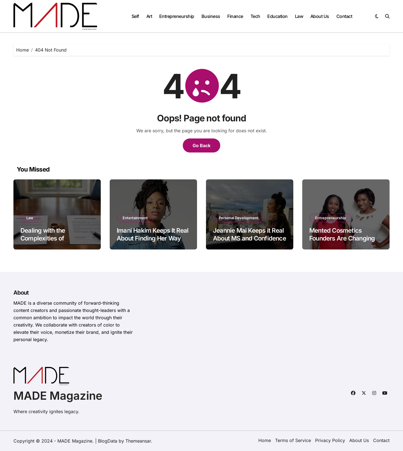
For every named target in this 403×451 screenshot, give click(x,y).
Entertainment (135, 218)
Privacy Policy (330, 440)
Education (277, 16)
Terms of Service (293, 440)
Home (264, 440)
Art (149, 16)
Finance (235, 16)
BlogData (107, 441)
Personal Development (239, 218)
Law (299, 16)
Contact (344, 16)
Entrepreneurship (176, 16)
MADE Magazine (57, 396)
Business (211, 16)
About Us (319, 16)
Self (135, 16)
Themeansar (138, 441)
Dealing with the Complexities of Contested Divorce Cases (55, 238)
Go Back (201, 145)
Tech (255, 16)
